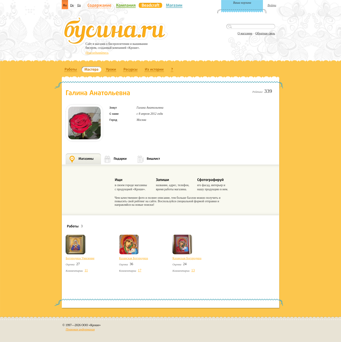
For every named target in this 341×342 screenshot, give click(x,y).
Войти (271, 5)
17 (139, 270)
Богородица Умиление (80, 258)
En (79, 5)
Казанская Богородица (133, 258)
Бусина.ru (115, 30)
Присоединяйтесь (97, 52)
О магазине (244, 33)
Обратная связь (265, 33)
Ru (65, 5)
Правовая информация (80, 329)
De (72, 5)
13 (193, 270)
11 (86, 270)
